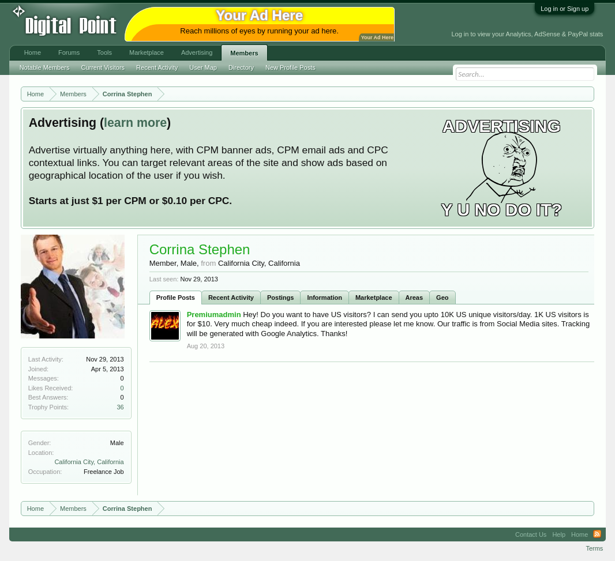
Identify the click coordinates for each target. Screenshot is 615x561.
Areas (414, 297)
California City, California (88, 461)
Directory (241, 67)
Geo (442, 297)
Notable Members (45, 67)
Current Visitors (103, 67)
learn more (135, 123)
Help (558, 534)
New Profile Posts (290, 67)
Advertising (196, 52)
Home (32, 52)
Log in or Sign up (564, 8)
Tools (104, 52)
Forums (69, 52)
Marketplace (373, 297)
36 (120, 407)
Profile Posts (175, 297)
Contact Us (530, 534)
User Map (203, 67)
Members (244, 53)
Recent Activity (231, 297)
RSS (597, 534)
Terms (594, 548)
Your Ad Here (377, 37)
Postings (280, 297)
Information (324, 297)
